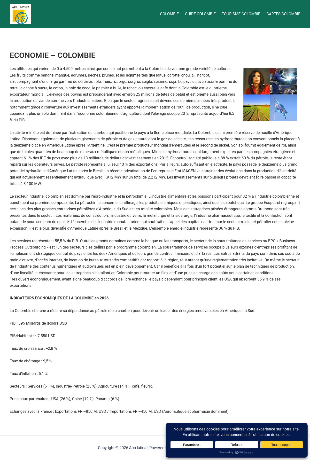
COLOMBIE (169, 14)
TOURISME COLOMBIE (241, 14)
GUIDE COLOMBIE (200, 14)
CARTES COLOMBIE (283, 14)
